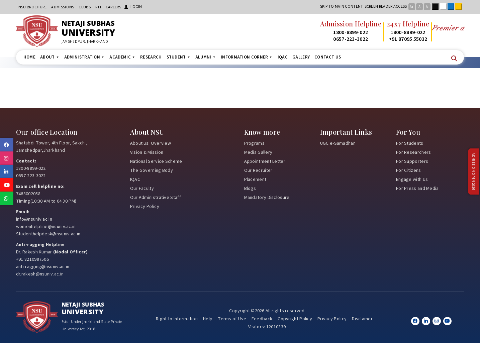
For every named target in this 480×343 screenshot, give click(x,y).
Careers (113, 7)
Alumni (205, 57)
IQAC (283, 57)
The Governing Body (151, 170)
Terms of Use (232, 319)
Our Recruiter (258, 170)
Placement (255, 179)
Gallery (301, 57)
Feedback (262, 319)
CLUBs (85, 7)
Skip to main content (341, 6)
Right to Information (177, 319)
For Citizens (408, 170)
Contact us (327, 57)
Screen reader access (386, 6)
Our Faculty (142, 188)
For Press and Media (417, 188)
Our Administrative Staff (155, 197)
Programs (254, 143)
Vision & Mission (147, 152)
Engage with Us (412, 179)
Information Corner (247, 57)
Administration (84, 57)
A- (427, 6)
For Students (409, 143)
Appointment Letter (264, 161)
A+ (411, 6)
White (445, 6)
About (50, 57)
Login (133, 7)
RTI (98, 7)
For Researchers (413, 152)
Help (207, 319)
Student (179, 57)
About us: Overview (150, 143)
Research (151, 57)
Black (437, 6)
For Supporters (412, 161)
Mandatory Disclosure (267, 197)
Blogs (250, 188)
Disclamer (362, 319)
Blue (452, 6)
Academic (122, 57)
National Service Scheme (156, 161)
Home (29, 57)
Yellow (460, 6)
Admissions (62, 7)
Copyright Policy (295, 319)
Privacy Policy (144, 206)
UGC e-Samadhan (338, 143)
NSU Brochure (32, 7)
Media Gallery (258, 152)
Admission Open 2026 (473, 171)
